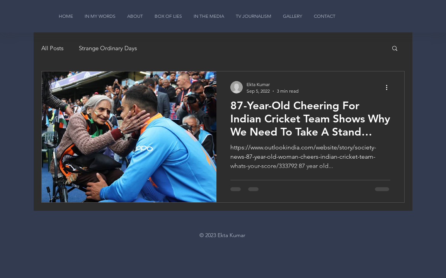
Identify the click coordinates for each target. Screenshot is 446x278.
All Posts (52, 48)
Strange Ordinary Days (108, 48)
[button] (394, 49)
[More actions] (389, 87)
